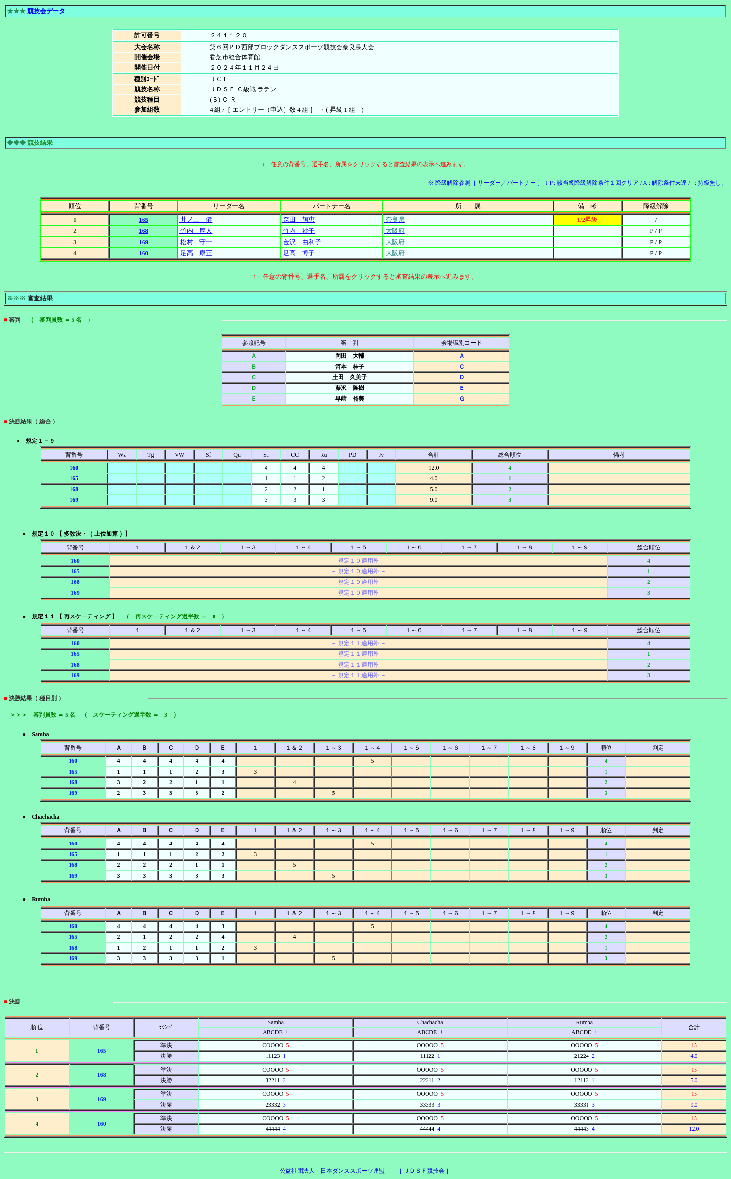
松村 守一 (195, 242)
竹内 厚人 (195, 230)
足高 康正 (195, 253)
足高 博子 (298, 253)
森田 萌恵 (298, 219)
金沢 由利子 (301, 242)
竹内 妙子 (298, 230)
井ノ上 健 (195, 219)
